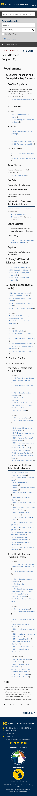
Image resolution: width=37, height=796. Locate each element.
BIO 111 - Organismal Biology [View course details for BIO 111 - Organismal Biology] (18, 267)
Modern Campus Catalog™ (21, 791)
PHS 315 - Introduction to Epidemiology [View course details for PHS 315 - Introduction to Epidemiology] (22, 339)
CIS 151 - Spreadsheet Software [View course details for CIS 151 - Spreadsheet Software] (19, 293)
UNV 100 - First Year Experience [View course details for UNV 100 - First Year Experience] (21, 99)
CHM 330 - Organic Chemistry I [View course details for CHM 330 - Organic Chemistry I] (21, 639)
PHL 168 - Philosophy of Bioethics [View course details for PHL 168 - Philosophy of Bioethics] (22, 144)
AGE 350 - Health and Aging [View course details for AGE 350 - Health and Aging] (20, 418)
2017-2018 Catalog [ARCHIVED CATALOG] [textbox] (16, 14)
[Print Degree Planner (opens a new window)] (24, 51)
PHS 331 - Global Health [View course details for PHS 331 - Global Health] (18, 176)
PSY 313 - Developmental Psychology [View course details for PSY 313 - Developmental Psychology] (21, 351)
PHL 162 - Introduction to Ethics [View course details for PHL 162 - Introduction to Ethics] (21, 141)
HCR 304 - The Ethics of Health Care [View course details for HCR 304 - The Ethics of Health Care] (21, 308)
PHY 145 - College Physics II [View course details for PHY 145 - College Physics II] (20, 450)
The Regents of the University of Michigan (18, 784)
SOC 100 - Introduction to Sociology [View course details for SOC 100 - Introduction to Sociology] (23, 158)
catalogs (10, 789)
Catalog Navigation (10, 44)
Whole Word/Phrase (11, 34)
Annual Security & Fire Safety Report (18, 739)
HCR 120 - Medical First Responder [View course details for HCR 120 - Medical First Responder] (22, 385)
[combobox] (18, 14)
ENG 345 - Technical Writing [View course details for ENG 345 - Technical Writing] (18, 296)
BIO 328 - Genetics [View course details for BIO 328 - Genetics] (17, 662)
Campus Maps (10, 733)
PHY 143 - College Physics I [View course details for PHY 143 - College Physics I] (20, 448)
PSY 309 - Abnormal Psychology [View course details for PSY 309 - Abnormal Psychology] (21, 453)
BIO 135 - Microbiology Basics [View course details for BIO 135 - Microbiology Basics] (20, 659)
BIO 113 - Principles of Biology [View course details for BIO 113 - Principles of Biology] (19, 270)
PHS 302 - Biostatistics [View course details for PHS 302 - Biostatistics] (16, 331)
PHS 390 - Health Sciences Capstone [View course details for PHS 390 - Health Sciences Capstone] (21, 344)
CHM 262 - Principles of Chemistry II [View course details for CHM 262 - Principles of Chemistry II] (23, 502)
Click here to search (9, 39)
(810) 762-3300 (11, 731)
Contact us (9, 736)
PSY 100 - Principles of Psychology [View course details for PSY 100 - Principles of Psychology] (22, 153)
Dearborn (23, 747)
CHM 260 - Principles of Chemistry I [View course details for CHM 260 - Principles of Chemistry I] (22, 492)
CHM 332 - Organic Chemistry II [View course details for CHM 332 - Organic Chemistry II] (21, 646)
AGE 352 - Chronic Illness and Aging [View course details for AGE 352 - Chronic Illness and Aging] (23, 420)
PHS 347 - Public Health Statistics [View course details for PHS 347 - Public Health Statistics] (20, 333)
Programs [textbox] (5, 25)
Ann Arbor (13, 747)
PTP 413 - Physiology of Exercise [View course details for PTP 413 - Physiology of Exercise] (21, 460)
